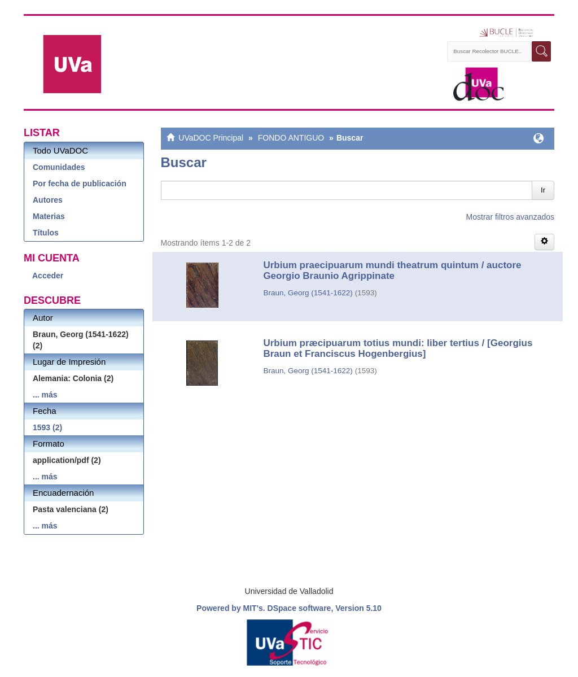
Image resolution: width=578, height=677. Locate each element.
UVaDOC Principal (210, 137)
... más (45, 394)
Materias (49, 216)
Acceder (47, 275)
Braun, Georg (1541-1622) (307, 293)
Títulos (46, 232)
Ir (543, 190)
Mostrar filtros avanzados (510, 216)
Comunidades (59, 167)
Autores (48, 199)
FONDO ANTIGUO (291, 137)
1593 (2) (47, 427)
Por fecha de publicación (79, 183)
